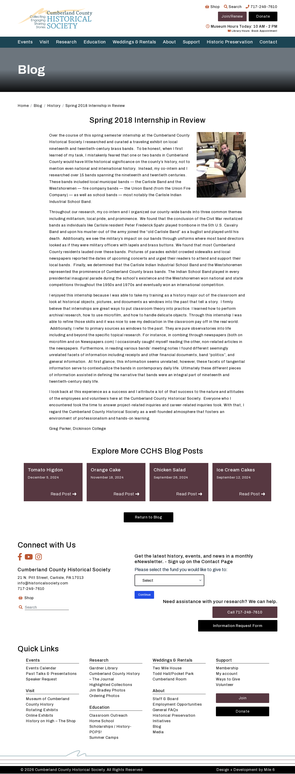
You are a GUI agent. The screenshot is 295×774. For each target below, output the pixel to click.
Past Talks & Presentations (51, 674)
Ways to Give (228, 680)
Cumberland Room (170, 680)
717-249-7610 (261, 7)
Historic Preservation (230, 42)
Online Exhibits (39, 716)
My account (226, 674)
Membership (227, 668)
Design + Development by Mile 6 (245, 770)
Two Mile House (167, 668)
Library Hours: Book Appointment (252, 30)
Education (95, 42)
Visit (44, 42)
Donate (263, 16)
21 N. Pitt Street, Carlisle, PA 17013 (51, 578)
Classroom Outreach (108, 716)
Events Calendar (41, 668)
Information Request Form (237, 626)
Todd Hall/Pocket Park (173, 674)
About (169, 42)
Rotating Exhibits (42, 710)
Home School (101, 721)
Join (243, 698)
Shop (212, 7)
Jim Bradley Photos (107, 691)
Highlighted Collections (110, 685)
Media (158, 732)
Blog (157, 727)
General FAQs (165, 710)
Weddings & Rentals (134, 42)
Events (25, 42)
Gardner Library (103, 668)
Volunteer (224, 685)
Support (191, 42)
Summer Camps (104, 738)
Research (66, 42)
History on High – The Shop (51, 721)
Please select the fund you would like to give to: (181, 570)
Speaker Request (41, 680)
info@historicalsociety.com (43, 584)
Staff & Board (165, 699)
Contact (268, 42)
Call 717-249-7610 (244, 613)
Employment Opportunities (177, 705)
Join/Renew (232, 16)
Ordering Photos (104, 696)
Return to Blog (148, 518)
